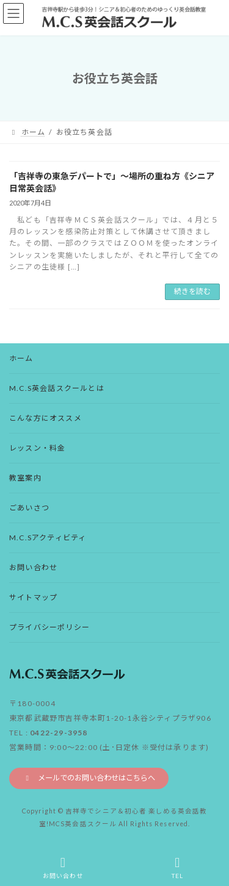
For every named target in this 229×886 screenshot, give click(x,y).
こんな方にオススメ (45, 418)
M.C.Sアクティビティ (47, 537)
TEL (177, 867)
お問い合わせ (33, 567)
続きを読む (192, 291)
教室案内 (25, 477)
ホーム (21, 358)
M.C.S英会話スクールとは (56, 388)
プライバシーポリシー (49, 627)
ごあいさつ (29, 507)
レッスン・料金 (37, 447)
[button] (89, 778)
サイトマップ (33, 597)
